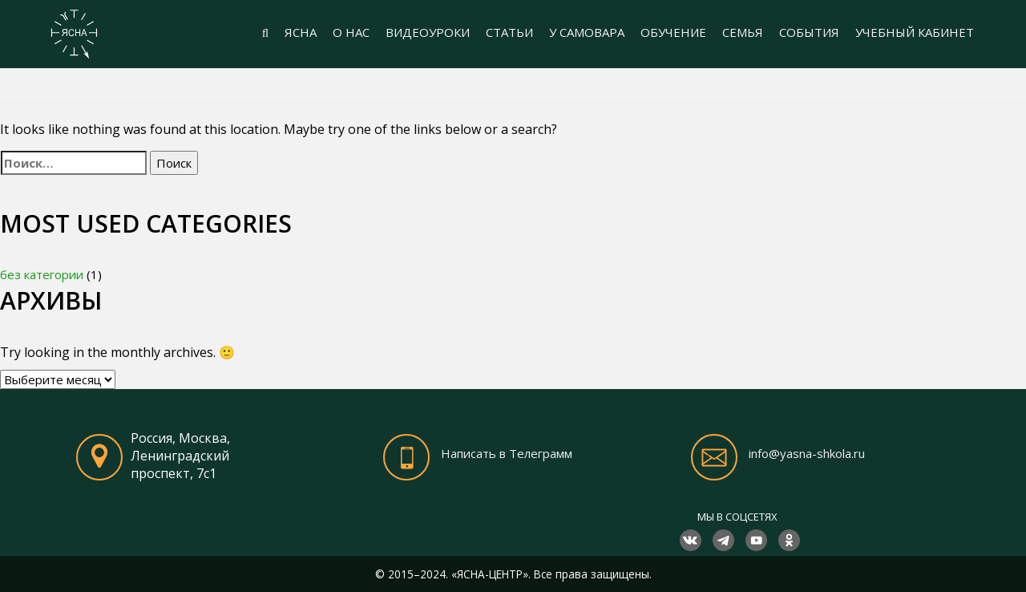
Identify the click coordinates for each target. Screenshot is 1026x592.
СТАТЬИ (509, 32)
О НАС (351, 32)
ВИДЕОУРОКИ (428, 32)
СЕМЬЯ (742, 32)
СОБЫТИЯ (809, 32)
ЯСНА (301, 32)
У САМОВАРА (586, 32)
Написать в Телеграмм (506, 453)
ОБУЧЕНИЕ (673, 32)
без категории (41, 274)
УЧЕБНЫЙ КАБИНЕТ (914, 32)
